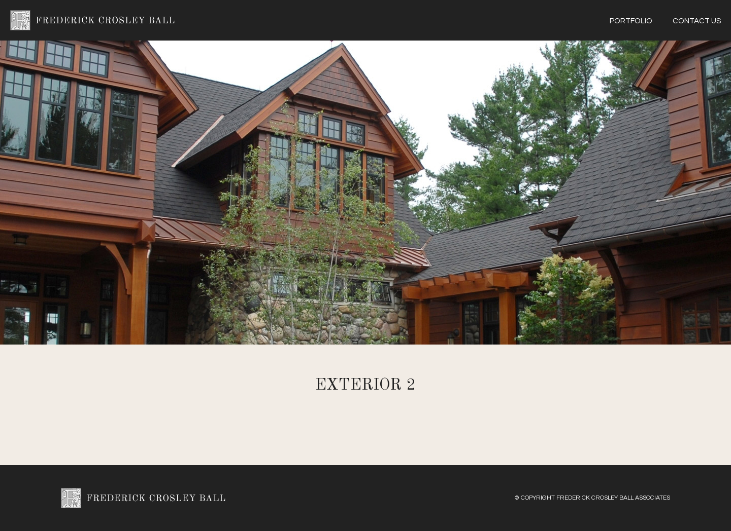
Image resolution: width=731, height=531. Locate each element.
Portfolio (631, 21)
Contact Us (697, 21)
